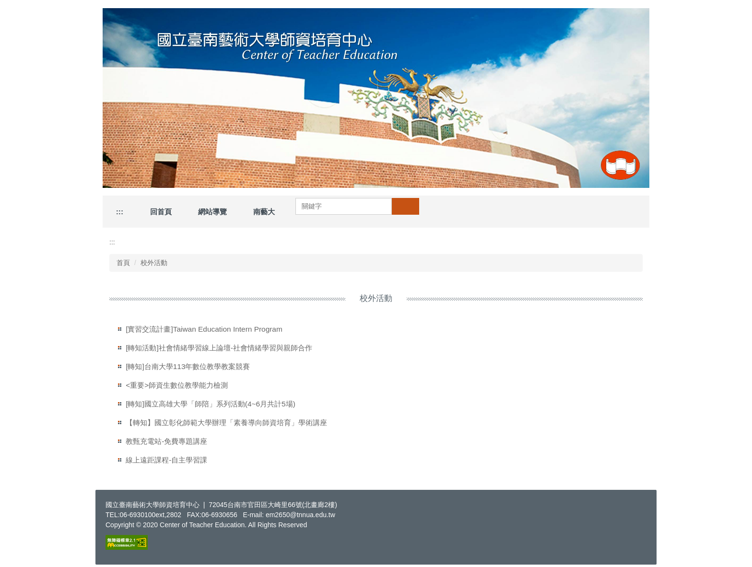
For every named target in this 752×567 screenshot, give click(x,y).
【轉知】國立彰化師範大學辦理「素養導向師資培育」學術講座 (226, 422)
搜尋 (405, 206)
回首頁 (161, 212)
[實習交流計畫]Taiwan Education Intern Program (204, 329)
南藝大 (264, 212)
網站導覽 (212, 212)
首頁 (123, 262)
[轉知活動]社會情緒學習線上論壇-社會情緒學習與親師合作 (219, 348)
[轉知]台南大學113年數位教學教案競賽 (188, 366)
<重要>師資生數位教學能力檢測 (177, 385)
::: (119, 212)
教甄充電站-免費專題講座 (166, 441)
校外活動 (154, 262)
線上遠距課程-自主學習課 (166, 460)
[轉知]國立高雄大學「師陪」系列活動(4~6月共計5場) (210, 404)
